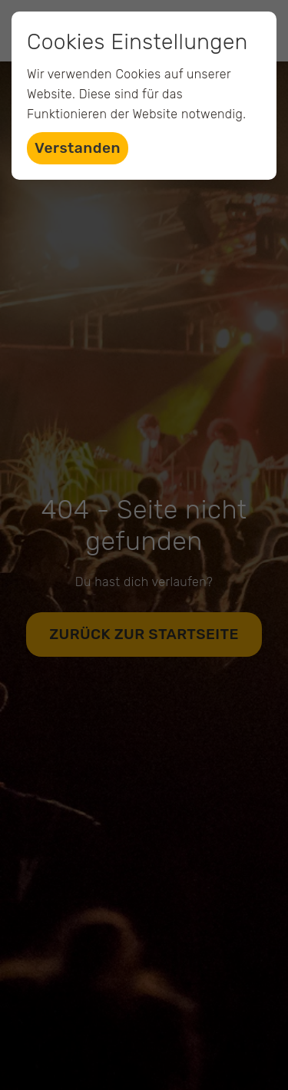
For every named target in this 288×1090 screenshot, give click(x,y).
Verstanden (78, 148)
